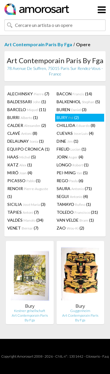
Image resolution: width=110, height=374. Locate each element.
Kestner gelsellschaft (29, 310)
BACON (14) (74, 93)
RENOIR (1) (27, 192)
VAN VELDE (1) (75, 220)
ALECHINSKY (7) (28, 93)
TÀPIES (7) (23, 212)
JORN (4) (70, 156)
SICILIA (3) (26, 204)
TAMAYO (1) (74, 204)
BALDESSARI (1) (26, 101)
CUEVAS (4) (75, 133)
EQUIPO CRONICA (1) (28, 149)
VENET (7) (22, 227)
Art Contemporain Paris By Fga (38, 44)
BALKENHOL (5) (78, 101)
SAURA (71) (74, 188)
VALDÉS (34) (25, 220)
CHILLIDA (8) (76, 125)
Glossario (93, 356)
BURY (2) (68, 117)
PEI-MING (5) (72, 172)
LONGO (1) (73, 164)
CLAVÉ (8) (22, 133)
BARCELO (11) (26, 109)
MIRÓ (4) (19, 172)
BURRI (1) (22, 117)
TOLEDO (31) (77, 212)
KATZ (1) (19, 164)
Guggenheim (80, 310)
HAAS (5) (21, 156)
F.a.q (105, 356)
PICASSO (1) (23, 180)
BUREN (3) (72, 109)
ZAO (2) (70, 227)
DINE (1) (67, 141)
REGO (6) (70, 180)
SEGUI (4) (72, 196)
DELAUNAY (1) (25, 141)
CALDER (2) (26, 125)
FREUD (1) (71, 149)
